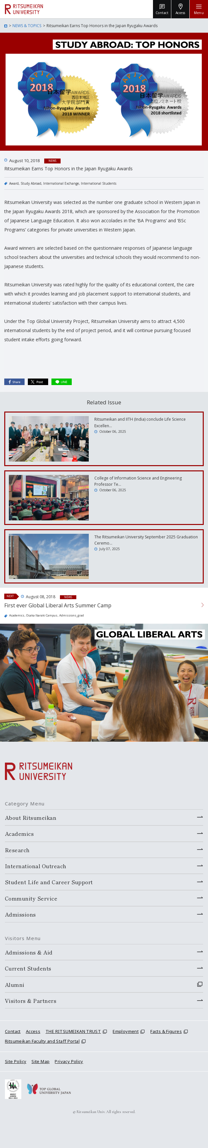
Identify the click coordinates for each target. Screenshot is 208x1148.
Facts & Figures (166, 1031)
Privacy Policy (69, 1061)
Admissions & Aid (29, 952)
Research (17, 850)
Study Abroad (31, 183)
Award (14, 183)
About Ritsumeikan (30, 817)
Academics (16, 615)
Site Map (40, 1061)
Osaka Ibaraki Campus (41, 615)
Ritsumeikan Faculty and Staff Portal (42, 1041)
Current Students (28, 968)
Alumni (15, 985)
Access (33, 1031)
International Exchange (61, 183)
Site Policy (15, 1061)
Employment (126, 1031)
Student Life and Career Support (49, 882)
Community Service (31, 898)
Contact (13, 1031)
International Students (98, 183)
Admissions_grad (71, 615)
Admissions (20, 914)
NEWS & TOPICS (26, 25)
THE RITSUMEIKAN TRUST (73, 1031)
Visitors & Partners (30, 1001)
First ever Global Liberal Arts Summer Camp (57, 605)
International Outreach (35, 866)
